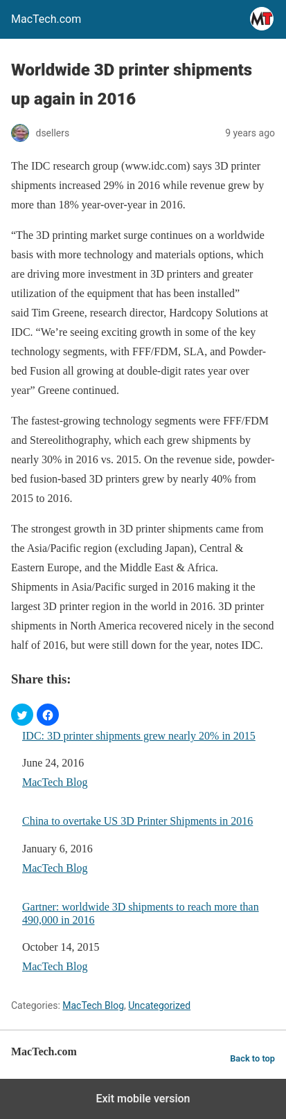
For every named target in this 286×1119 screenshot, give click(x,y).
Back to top (252, 1058)
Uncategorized (159, 1005)
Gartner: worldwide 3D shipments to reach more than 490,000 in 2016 (140, 913)
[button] (22, 715)
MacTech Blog (54, 782)
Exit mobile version (143, 1098)
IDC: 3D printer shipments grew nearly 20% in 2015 (139, 736)
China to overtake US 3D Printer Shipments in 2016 (137, 821)
